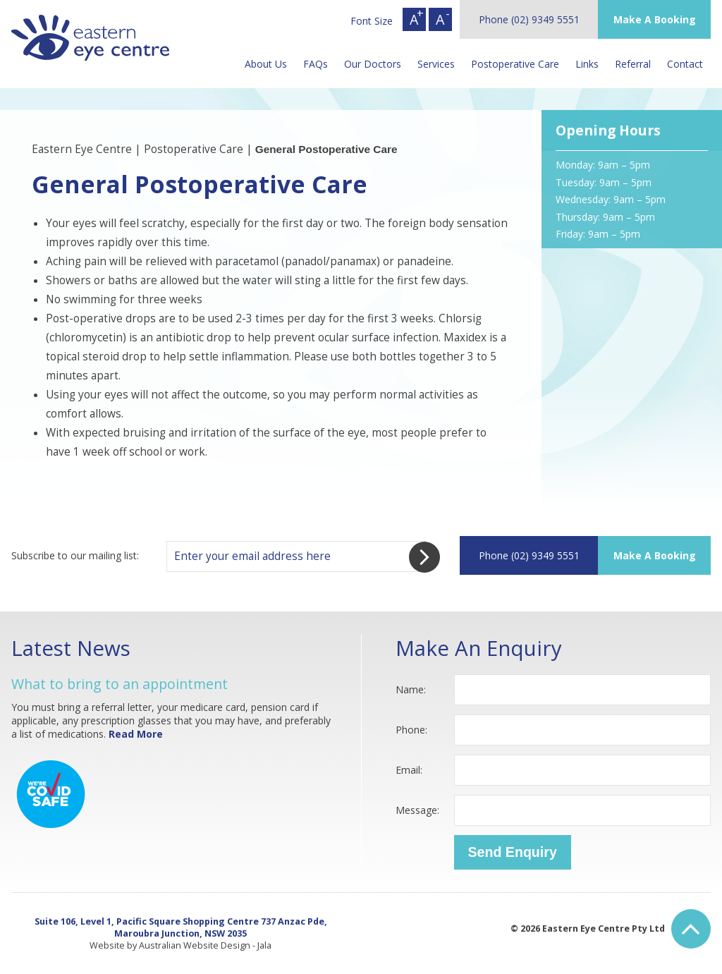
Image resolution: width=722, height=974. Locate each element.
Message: (417, 810)
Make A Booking (654, 19)
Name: (411, 689)
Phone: (411, 729)
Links (587, 64)
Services (436, 64)
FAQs (315, 64)
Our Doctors (372, 64)
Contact (685, 64)
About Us (266, 64)
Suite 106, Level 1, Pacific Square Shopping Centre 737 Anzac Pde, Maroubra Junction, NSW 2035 (181, 927)
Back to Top (691, 929)
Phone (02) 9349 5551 (529, 19)
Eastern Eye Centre (82, 149)
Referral (633, 64)
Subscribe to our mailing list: (75, 555)
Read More (136, 734)
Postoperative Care (515, 64)
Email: (409, 770)
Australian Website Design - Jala (205, 945)
